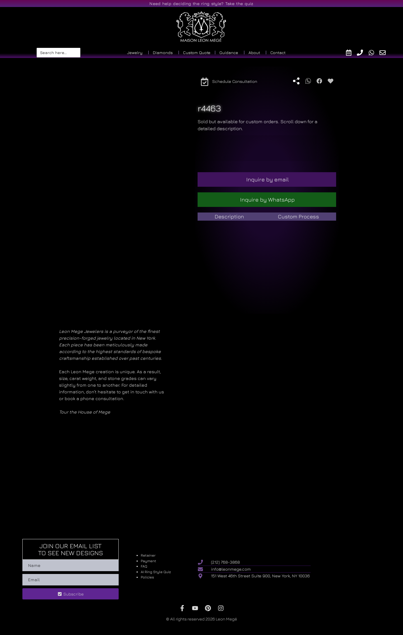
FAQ (144, 566)
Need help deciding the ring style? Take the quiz (201, 3)
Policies (147, 577)
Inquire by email (267, 179)
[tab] (229, 217)
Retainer (148, 555)
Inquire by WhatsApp (267, 199)
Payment (148, 561)
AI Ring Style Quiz (156, 571)
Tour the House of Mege (84, 411)
